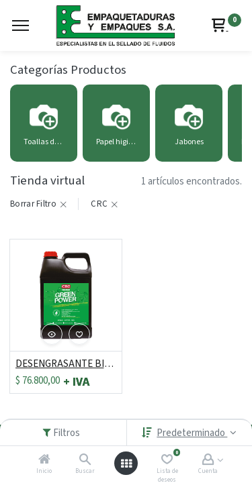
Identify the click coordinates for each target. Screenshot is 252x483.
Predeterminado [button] (192, 433)
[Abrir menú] (126, 463)
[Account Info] (208, 460)
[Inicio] (44, 460)
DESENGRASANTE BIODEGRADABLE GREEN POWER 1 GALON (65, 364)
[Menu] (20, 25)
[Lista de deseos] (167, 460)
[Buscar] (85, 460)
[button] (51, 334)
